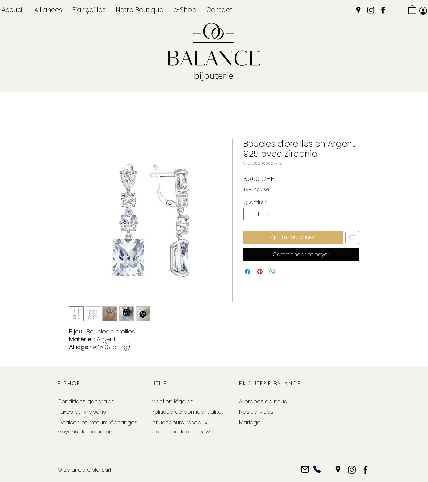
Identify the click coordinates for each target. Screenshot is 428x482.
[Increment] (268, 214)
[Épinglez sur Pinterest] (260, 272)
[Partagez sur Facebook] (247, 272)
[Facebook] (383, 10)
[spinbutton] (258, 214)
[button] (48, 10)
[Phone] (317, 469)
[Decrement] (248, 214)
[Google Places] (358, 10)
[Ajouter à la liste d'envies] (352, 237)
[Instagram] (370, 10)
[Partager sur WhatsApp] (272, 272)
